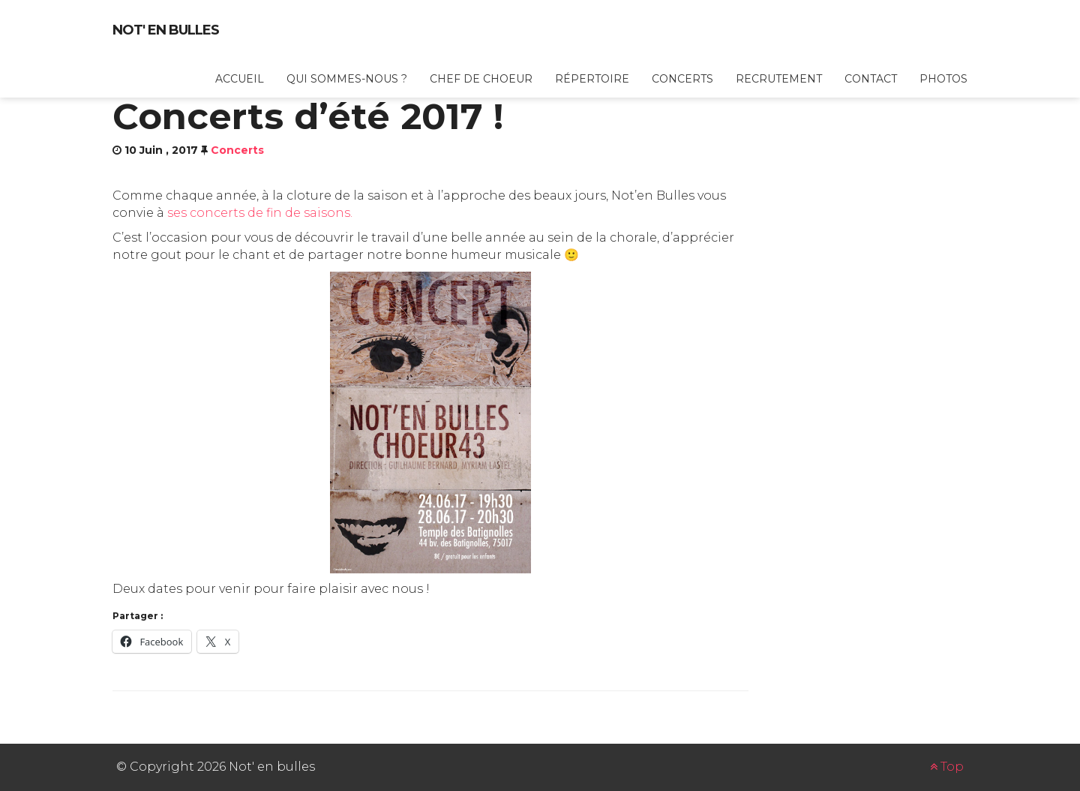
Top (947, 766)
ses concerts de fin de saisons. (259, 213)
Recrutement (779, 79)
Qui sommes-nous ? (346, 79)
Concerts (682, 79)
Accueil (239, 79)
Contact (870, 79)
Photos (944, 79)
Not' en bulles (165, 30)
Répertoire (592, 79)
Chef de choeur (481, 79)
